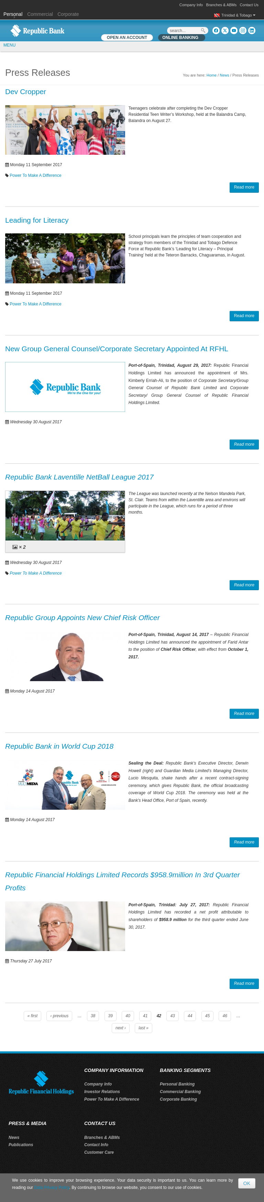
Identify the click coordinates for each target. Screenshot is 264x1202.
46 (224, 1015)
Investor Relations (102, 1091)
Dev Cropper (25, 91)
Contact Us (249, 5)
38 (93, 1015)
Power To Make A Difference (35, 175)
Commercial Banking (180, 1091)
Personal (13, 14)
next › (121, 1028)
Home (212, 75)
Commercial (40, 14)
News (224, 75)
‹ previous (59, 1015)
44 (190, 1015)
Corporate (68, 14)
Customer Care (99, 1152)
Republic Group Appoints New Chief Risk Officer (82, 618)
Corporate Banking (178, 1099)
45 (207, 1015)
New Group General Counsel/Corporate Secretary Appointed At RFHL (116, 349)
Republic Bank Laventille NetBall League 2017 (79, 477)
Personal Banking (177, 1084)
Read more (244, 187)
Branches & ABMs (221, 5)
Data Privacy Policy (51, 1187)
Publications (21, 1144)
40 (127, 1015)
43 (172, 1015)
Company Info (191, 5)
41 (145, 1015)
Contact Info (96, 1144)
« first (32, 1015)
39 (110, 1015)
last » (143, 1028)
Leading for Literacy (36, 220)
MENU (9, 45)
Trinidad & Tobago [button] (238, 15)
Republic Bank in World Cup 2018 (59, 746)
